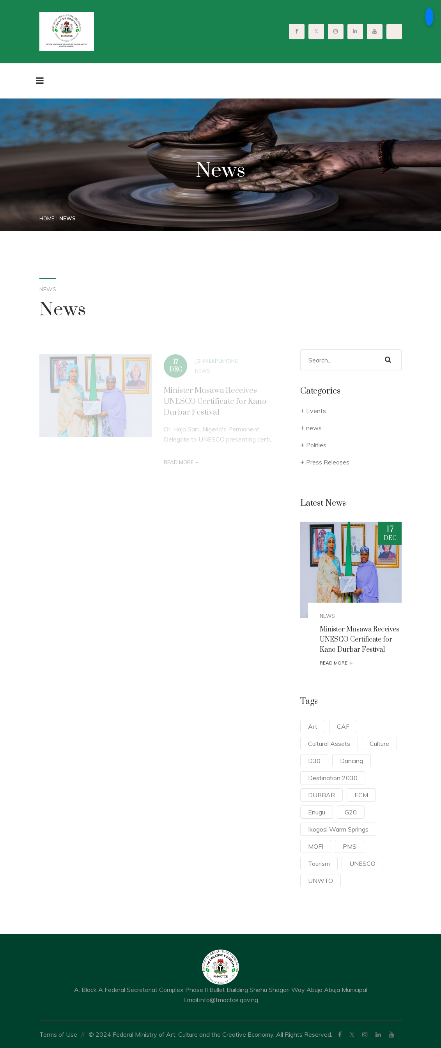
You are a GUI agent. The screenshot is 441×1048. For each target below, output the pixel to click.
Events (316, 411)
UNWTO (320, 880)
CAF (343, 726)
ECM (361, 795)
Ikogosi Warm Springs (338, 829)
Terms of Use (58, 1034)
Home (46, 218)
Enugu (316, 812)
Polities (316, 445)
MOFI (315, 846)
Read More (181, 465)
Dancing (351, 761)
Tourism (319, 863)
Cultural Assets (329, 743)
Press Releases (327, 462)
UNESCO (362, 863)
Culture (379, 743)
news (202, 374)
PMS (349, 846)
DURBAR (321, 795)
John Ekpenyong (217, 363)
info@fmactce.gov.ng (228, 1000)
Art (312, 726)
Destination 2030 (333, 778)
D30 (314, 761)
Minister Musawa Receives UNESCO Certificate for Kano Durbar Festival (215, 404)
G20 (351, 812)
